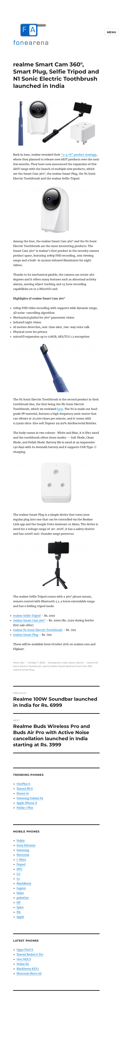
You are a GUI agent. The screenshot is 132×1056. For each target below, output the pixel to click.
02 (18, 878)
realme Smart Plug (25, 634)
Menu (111, 32)
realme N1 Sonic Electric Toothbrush (37, 630)
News (72, 662)
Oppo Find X (25, 949)
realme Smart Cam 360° (29, 620)
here (60, 409)
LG (18, 874)
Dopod (21, 864)
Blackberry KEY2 (28, 968)
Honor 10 (23, 793)
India (65, 662)
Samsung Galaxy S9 (30, 798)
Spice (20, 907)
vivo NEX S (24, 959)
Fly (19, 912)
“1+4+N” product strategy (78, 154)
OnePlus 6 (23, 783)
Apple (20, 916)
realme (80, 662)
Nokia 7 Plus (25, 807)
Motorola (23, 854)
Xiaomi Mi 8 (25, 788)
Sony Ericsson (26, 845)
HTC (19, 869)
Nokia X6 (23, 964)
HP (18, 902)
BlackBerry (24, 883)
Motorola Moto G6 (29, 973)
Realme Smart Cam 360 (79, 666)
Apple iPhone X (27, 803)
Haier (20, 893)
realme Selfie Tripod (27, 615)
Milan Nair (19, 662)
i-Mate (21, 859)
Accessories (54, 662)
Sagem (21, 888)
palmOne (23, 897)
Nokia (21, 840)
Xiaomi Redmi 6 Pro (30, 954)
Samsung (23, 850)
